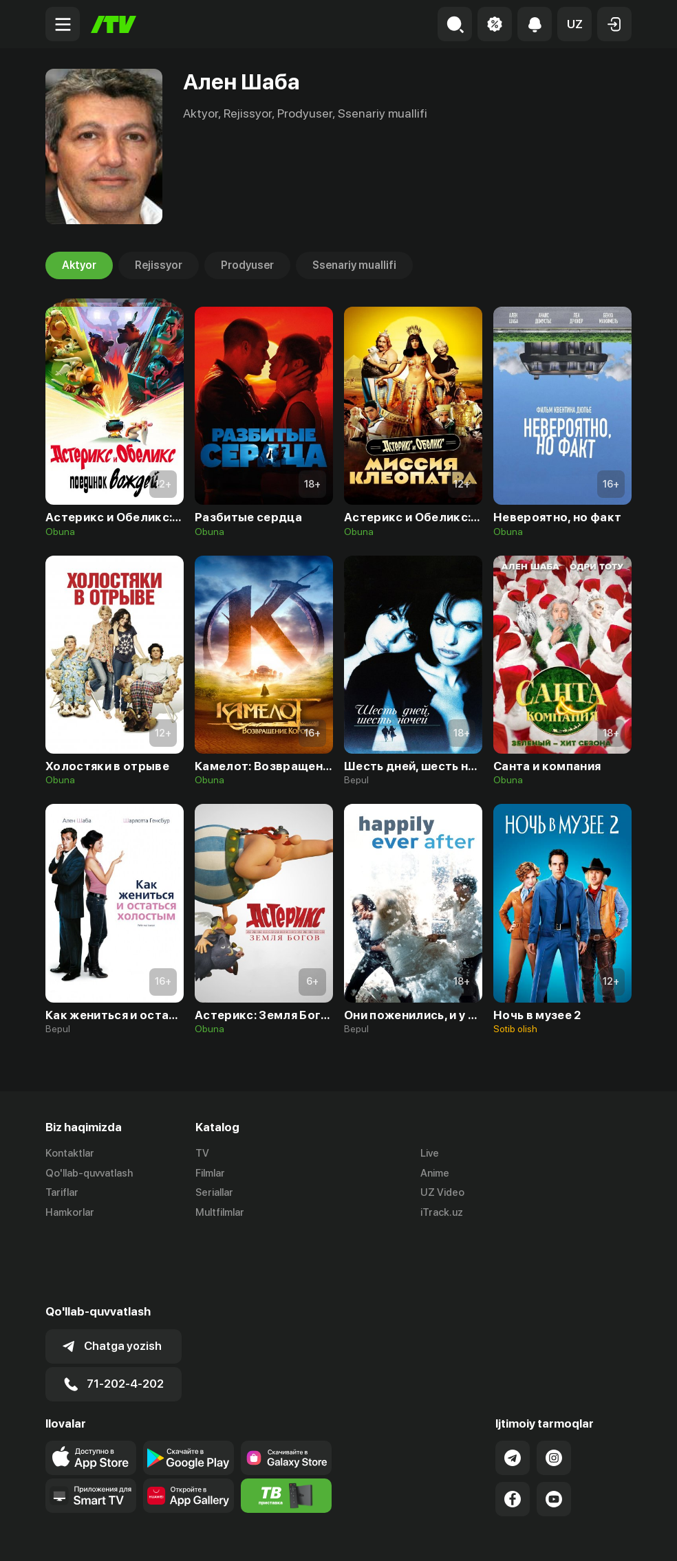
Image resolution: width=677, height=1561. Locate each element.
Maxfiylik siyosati (592, 1535)
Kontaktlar (69, 1153)
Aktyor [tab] (79, 265)
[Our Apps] (90, 1427)
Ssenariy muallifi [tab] (354, 265)
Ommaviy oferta (498, 1535)
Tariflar (61, 1193)
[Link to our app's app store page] (90, 1390)
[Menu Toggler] (62, 24)
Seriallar (214, 1193)
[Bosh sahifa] (113, 24)
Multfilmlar (219, 1213)
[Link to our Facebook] (512, 1431)
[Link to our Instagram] (554, 1390)
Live (429, 1153)
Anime (434, 1173)
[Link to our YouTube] (554, 1431)
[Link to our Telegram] (512, 1390)
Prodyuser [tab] (247, 265)
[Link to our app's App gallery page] (188, 1427)
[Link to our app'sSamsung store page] (286, 1390)
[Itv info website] (286, 1427)
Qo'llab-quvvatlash (89, 1173)
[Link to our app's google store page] (188, 1390)
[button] (574, 24)
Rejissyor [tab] (158, 265)
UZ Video (442, 1193)
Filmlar (210, 1173)
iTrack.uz (441, 1213)
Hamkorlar (69, 1213)
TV (202, 1153)
